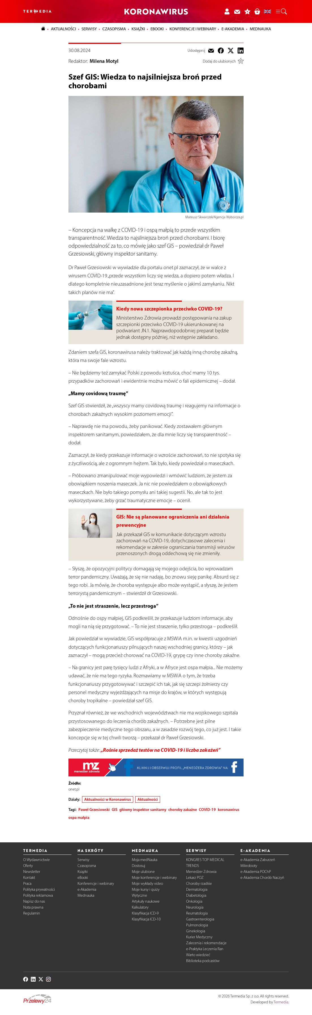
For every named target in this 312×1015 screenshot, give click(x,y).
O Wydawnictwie (36, 859)
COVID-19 (207, 809)
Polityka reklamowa (38, 895)
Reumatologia (197, 913)
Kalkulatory (140, 907)
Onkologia (194, 901)
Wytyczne (139, 895)
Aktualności (147, 799)
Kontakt (29, 877)
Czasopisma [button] (114, 28)
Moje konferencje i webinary (154, 877)
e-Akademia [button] (232, 28)
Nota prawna (33, 907)
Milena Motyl (104, 61)
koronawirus (228, 809)
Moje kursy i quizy (146, 889)
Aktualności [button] (63, 28)
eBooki (157, 28)
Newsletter (31, 871)
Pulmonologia (197, 925)
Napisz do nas (34, 901)
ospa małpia (78, 817)
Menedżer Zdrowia (201, 871)
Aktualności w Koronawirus (107, 799)
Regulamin (31, 913)
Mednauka (86, 895)
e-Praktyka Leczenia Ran (204, 949)
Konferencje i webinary (96, 883)
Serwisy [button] (89, 28)
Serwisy (83, 859)
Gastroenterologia (200, 919)
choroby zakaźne (182, 809)
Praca (27, 883)
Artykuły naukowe (146, 901)
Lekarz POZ (195, 877)
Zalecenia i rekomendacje (206, 943)
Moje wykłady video (147, 883)
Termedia (281, 1002)
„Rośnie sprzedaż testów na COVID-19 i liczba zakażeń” (160, 750)
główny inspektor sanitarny (142, 809)
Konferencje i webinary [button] (192, 28)
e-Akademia (87, 889)
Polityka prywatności (39, 889)
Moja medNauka (144, 859)
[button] (281, 11)
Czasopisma (87, 865)
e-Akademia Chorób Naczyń (262, 877)
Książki (138, 28)
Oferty (28, 865)
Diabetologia (196, 895)
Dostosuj (138, 865)
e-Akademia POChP (255, 871)
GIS (114, 809)
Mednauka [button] (260, 28)
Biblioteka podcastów (203, 960)
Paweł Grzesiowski (94, 809)
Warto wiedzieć (198, 954)
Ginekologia (195, 931)
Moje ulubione (143, 871)
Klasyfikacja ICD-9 (145, 913)
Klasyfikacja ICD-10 (146, 919)
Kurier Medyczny (199, 937)
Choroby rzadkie (199, 883)
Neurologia (194, 907)
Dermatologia (196, 889)
